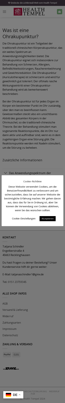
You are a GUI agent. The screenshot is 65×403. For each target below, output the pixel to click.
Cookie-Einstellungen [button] (23, 218)
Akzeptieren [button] (48, 218)
